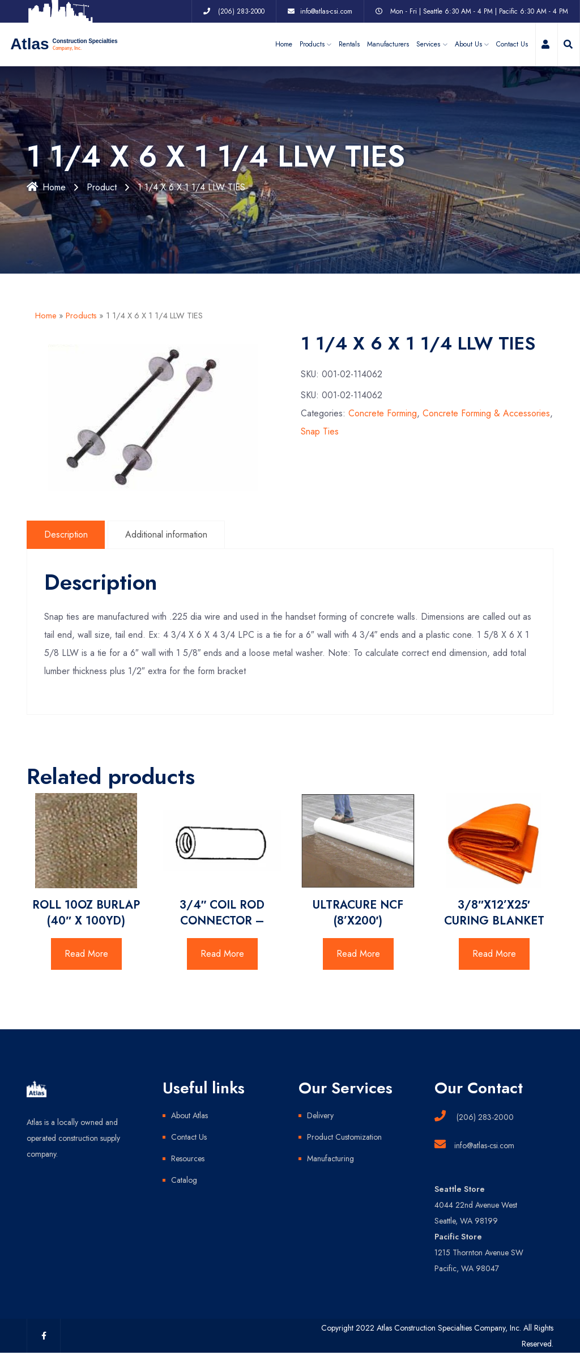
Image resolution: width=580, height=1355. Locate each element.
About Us (468, 44)
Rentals (349, 44)
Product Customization (344, 1137)
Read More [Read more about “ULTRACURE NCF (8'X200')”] (358, 953)
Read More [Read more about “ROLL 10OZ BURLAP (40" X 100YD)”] (86, 953)
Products (81, 315)
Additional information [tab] (167, 534)
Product (102, 187)
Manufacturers (388, 44)
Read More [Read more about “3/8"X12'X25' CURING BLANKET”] (494, 953)
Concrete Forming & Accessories (486, 413)
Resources (187, 1158)
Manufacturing (330, 1158)
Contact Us (512, 44)
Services (428, 44)
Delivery (320, 1115)
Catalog (184, 1180)
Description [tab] (66, 534)
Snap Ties (320, 431)
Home (283, 44)
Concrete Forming (382, 413)
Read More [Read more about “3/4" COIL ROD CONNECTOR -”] (222, 953)
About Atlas (189, 1115)
